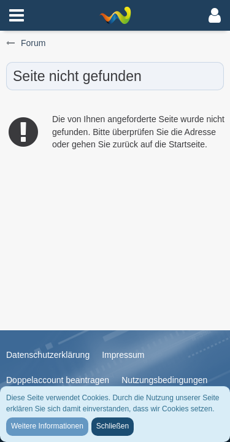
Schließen (112, 426)
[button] (16, 15)
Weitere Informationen (47, 426)
